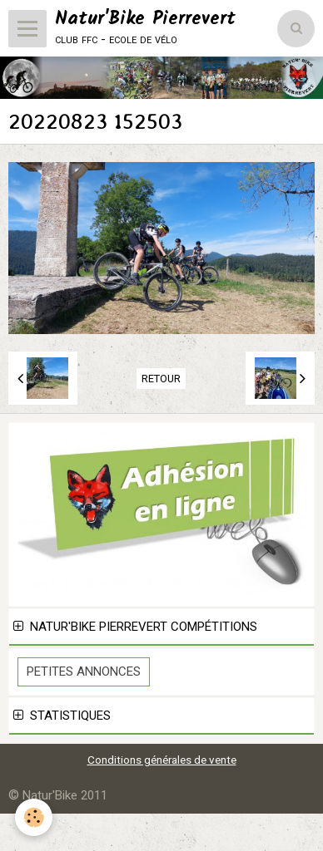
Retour (161, 378)
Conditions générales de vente (161, 759)
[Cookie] (33, 817)
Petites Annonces (84, 671)
